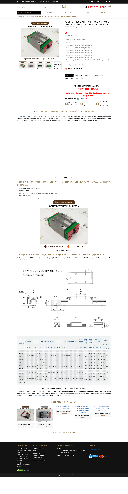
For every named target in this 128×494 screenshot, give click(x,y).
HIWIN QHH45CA (79, 78)
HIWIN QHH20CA (79, 75)
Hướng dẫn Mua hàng (73, 69)
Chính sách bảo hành (38, 440)
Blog (87, 13)
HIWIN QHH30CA (99, 75)
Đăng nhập (100, 1)
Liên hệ (103, 13)
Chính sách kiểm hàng (39, 445)
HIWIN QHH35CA (69, 78)
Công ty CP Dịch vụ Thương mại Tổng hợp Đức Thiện (24, 435)
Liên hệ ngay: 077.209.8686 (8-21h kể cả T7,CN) (24, 450)
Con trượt (25, 16)
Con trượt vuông (34, 198)
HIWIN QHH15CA (69, 76)
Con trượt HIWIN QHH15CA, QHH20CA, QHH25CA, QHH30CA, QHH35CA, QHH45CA (39, 116)
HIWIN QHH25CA (89, 75)
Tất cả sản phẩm (25, 12)
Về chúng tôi (70, 13)
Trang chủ (50, 13)
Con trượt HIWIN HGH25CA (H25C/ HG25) (48, 409)
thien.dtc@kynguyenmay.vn (67, 440)
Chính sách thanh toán (39, 433)
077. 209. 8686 (53, 1)
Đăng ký (108, 1)
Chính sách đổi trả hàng (39, 438)
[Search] (45, 7)
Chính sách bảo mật (38, 442)
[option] (40, 40)
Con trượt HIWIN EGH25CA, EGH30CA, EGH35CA (68, 409)
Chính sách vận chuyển (39, 436)
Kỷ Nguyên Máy (42, 395)
